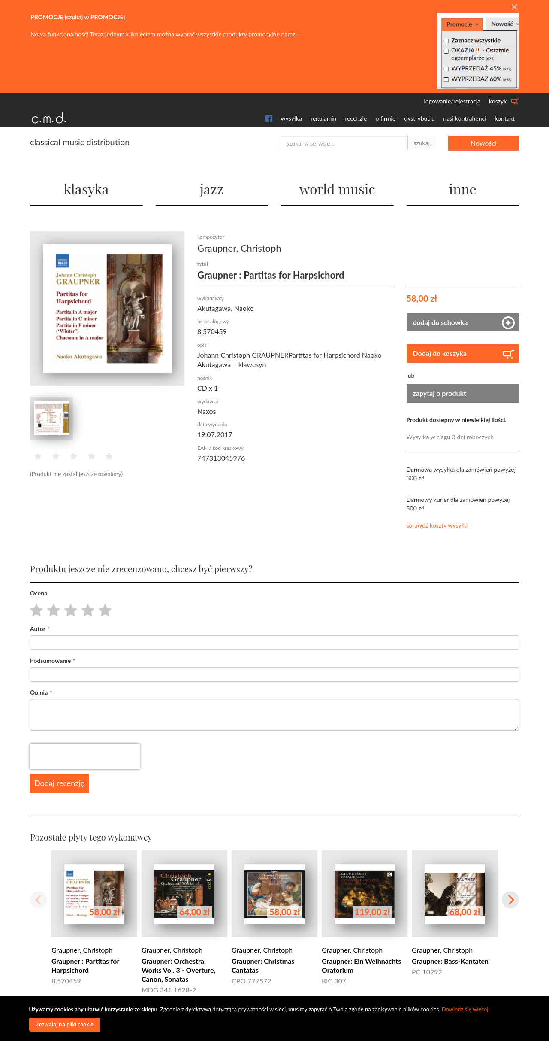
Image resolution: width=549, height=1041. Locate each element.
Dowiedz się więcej (465, 1009)
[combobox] (344, 143)
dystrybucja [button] (419, 118)
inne (463, 188)
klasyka (86, 188)
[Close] (514, 7)
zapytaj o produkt (440, 393)
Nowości (484, 143)
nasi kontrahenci (464, 118)
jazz (211, 188)
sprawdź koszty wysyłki (437, 525)
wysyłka (291, 118)
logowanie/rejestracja (452, 101)
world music (337, 188)
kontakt (505, 118)
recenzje (356, 118)
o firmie (385, 118)
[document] (276, 1018)
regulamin (323, 118)
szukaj (421, 142)
